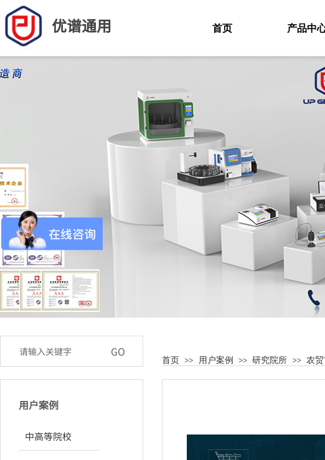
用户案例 (216, 360)
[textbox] (58, 351)
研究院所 (269, 360)
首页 (170, 360)
